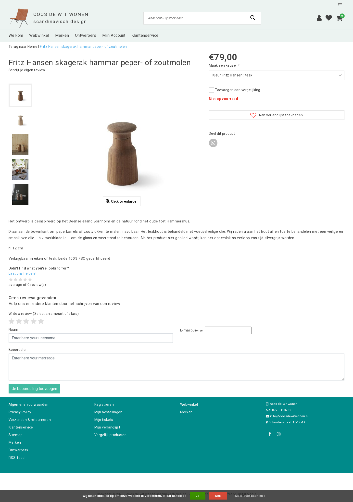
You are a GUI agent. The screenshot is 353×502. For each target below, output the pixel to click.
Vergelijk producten (110, 435)
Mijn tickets (103, 420)
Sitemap (16, 435)
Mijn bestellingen (108, 412)
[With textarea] (176, 367)
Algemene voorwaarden (29, 404)
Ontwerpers (18, 450)
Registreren (104, 404)
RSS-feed (17, 458)
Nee (218, 496)
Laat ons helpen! (22, 273)
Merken (15, 442)
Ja (197, 496)
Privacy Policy (20, 412)
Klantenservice (21, 427)
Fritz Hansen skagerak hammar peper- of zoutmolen (83, 47)
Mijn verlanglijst (107, 427)
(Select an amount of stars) (44, 314)
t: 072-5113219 (278, 410)
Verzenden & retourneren (30, 420)
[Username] (91, 338)
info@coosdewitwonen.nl (287, 416)
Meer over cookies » (250, 496)
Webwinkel (189, 404)
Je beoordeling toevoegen (34, 388)
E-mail (191, 330)
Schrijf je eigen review (27, 70)
